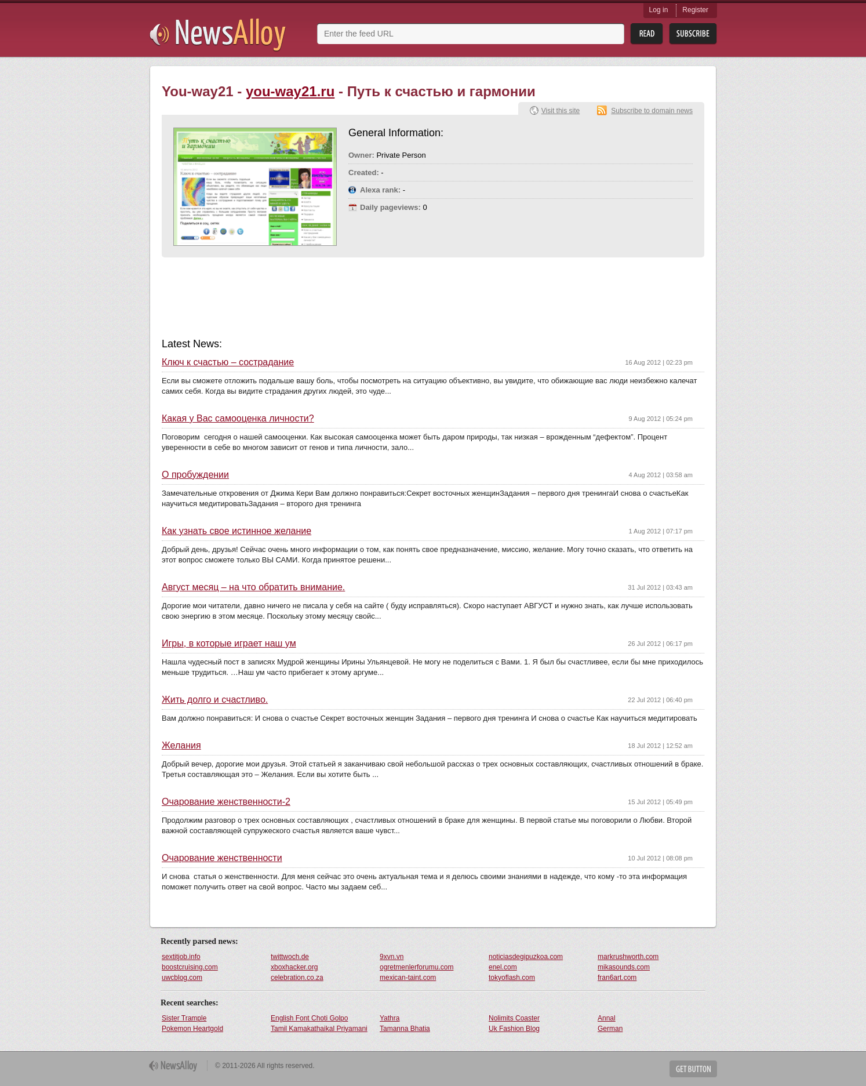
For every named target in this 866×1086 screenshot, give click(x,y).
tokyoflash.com (512, 978)
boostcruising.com (190, 967)
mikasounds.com (624, 967)
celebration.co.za (297, 978)
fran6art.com (617, 978)
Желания (181, 745)
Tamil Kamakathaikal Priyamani (319, 1029)
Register (695, 10)
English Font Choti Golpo (309, 1018)
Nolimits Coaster (514, 1018)
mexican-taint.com (408, 978)
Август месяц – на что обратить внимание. (253, 587)
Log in (658, 10)
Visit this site (560, 111)
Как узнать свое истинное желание (236, 531)
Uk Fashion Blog (514, 1029)
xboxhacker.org (294, 967)
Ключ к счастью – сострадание (228, 362)
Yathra (389, 1018)
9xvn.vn (391, 957)
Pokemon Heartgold (192, 1029)
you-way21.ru (290, 91)
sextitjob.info (181, 957)
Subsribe (693, 34)
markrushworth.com (628, 957)
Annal (607, 1018)
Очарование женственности (222, 858)
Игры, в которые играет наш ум (229, 643)
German (610, 1029)
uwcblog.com (182, 978)
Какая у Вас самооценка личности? (238, 418)
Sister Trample (184, 1018)
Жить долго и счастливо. (215, 699)
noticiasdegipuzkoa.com (526, 957)
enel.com (503, 967)
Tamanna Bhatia (405, 1029)
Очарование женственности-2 (226, 802)
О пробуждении (195, 475)
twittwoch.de (290, 957)
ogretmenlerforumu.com (416, 967)
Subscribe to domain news (652, 111)
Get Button (693, 1068)
